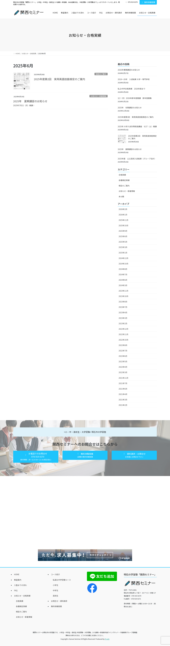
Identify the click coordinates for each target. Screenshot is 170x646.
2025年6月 (123, 236)
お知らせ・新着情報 (98, 96)
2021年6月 (123, 388)
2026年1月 (123, 214)
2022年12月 (123, 329)
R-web (107, 639)
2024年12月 (123, 258)
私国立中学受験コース (62, 580)
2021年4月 (123, 394)
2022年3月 (123, 372)
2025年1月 (123, 252)
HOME (16, 574)
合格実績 (122, 174)
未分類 (121, 196)
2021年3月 (123, 399)
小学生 (55, 585)
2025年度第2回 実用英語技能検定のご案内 (59, 79)
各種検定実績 (124, 180)
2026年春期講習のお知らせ (129, 70)
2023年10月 (123, 296)
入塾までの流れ (20, 585)
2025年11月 (123, 220)
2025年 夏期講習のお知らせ (30, 101)
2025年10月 (123, 225)
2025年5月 (123, 241)
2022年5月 (123, 361)
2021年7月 (123, 383)
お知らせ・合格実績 (22, 595)
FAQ (15, 590)
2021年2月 (123, 405)
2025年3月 (123, 247)
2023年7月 (123, 307)
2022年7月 (123, 350)
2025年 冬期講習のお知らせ (130, 107)
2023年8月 (123, 301)
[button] (35, 457)
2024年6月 (123, 280)
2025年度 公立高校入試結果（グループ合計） (137, 158)
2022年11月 (123, 334)
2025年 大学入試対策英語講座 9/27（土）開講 (137, 126)
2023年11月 (123, 290)
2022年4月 (123, 367)
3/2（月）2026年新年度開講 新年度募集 (135, 98)
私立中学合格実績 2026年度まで (131, 88)
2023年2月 (123, 323)
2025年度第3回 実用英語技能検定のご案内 (136, 117)
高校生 (55, 595)
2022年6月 (123, 356)
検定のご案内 (101, 74)
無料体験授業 (148, 2)
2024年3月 (123, 285)
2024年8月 (123, 269)
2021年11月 (123, 378)
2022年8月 (123, 345)
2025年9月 (123, 231)
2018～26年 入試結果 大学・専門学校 (134, 79)
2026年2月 (123, 209)
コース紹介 (55, 574)
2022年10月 (123, 339)
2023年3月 (123, 318)
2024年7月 (123, 274)
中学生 (55, 590)
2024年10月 (123, 263)
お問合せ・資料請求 (59, 601)
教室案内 (17, 580)
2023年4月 (123, 312)
